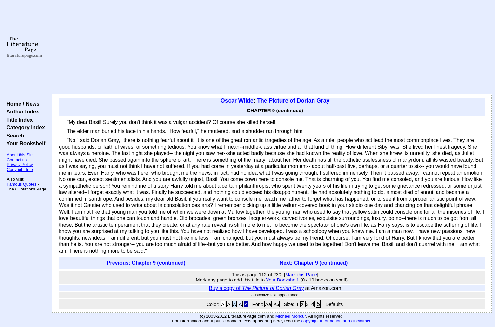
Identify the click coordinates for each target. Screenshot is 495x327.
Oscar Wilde (237, 101)
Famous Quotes (21, 184)
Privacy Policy (20, 164)
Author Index (21, 111)
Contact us (17, 159)
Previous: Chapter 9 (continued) (146, 263)
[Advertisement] (272, 47)
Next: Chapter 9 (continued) (314, 263)
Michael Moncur (290, 316)
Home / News (22, 104)
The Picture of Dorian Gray (293, 101)
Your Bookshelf (24, 143)
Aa (268, 304)
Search (14, 135)
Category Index (24, 127)
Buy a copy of (256, 288)
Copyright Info (20, 169)
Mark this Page (301, 274)
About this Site (20, 154)
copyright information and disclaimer (335, 321)
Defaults (334, 304)
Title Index (18, 120)
